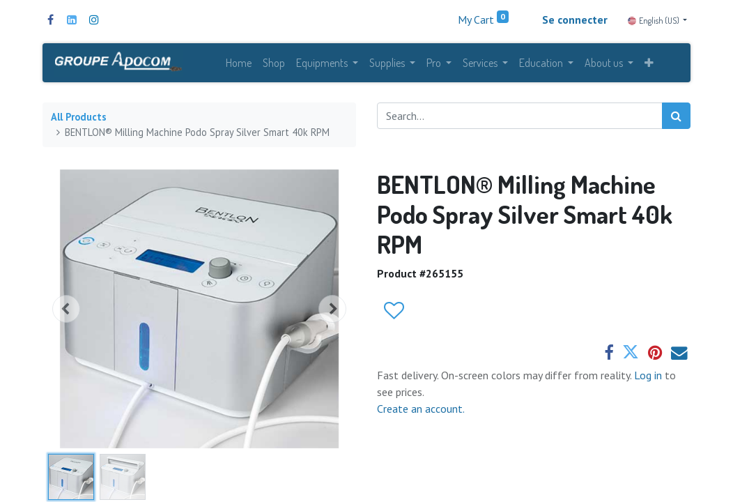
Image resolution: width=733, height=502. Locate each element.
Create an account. (421, 411)
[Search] (676, 119)
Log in (649, 378)
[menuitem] (238, 64)
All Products (79, 120)
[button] (649, 64)
